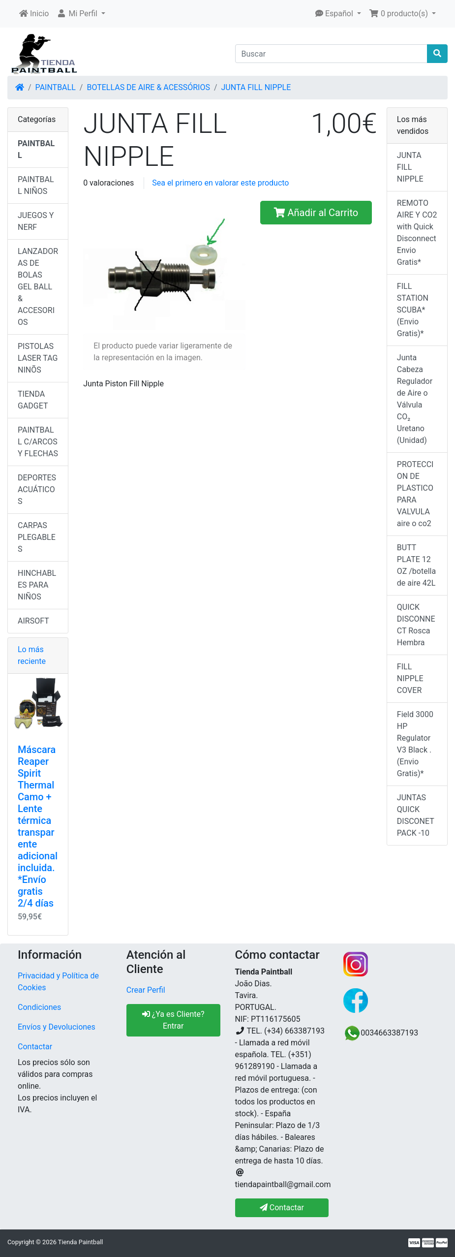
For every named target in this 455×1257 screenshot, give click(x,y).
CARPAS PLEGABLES (37, 537)
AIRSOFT (33, 621)
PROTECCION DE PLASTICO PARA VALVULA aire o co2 (415, 494)
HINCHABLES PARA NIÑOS (37, 584)
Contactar (35, 1046)
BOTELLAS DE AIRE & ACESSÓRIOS (148, 87)
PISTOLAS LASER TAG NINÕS (38, 358)
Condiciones (39, 1007)
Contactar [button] (282, 1207)
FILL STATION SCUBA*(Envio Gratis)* (412, 310)
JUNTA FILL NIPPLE (256, 87)
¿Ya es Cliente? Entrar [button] (173, 1020)
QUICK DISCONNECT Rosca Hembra (416, 624)
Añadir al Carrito (316, 213)
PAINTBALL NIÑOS (36, 185)
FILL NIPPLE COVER (410, 678)
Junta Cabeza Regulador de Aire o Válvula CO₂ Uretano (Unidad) (414, 399)
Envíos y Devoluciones (56, 1027)
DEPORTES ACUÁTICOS (37, 489)
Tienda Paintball (80, 1242)
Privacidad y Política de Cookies (58, 981)
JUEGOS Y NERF (36, 221)
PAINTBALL (55, 87)
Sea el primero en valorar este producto (220, 183)
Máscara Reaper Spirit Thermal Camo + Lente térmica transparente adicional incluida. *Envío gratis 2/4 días (38, 826)
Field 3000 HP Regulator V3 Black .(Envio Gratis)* (415, 744)
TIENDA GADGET (33, 399)
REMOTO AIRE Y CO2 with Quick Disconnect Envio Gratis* (417, 232)
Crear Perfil (145, 990)
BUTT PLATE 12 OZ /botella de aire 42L (416, 565)
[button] (81, 14)
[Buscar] (331, 53)
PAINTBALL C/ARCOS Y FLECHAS (38, 441)
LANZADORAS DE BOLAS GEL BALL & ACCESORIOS (38, 287)
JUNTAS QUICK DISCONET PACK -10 (415, 815)
